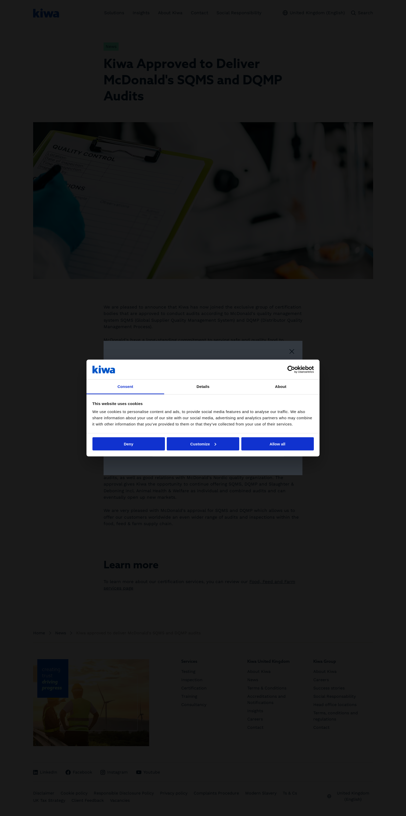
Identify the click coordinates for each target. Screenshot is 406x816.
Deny (128, 444)
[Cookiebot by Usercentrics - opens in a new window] (291, 369)
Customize (203, 444)
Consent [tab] (125, 386)
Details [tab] (203, 386)
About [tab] (280, 386)
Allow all (277, 444)
